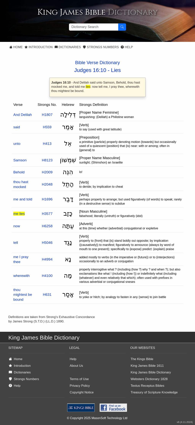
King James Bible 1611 (147, 366)
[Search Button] (122, 27)
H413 (47, 144)
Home (16, 47)
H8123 (47, 160)
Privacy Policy (80, 386)
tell (15, 243)
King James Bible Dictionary (151, 372)
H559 (47, 127)
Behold (19, 172)
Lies (116, 70)
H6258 (47, 226)
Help (127, 47)
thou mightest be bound (22, 294)
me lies (19, 214)
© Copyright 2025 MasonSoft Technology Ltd (97, 418)
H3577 (47, 214)
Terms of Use (79, 379)
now (16, 226)
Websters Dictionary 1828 (149, 379)
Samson (20, 160)
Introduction (39, 47)
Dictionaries (68, 47)
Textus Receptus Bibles (147, 386)
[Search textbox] (93, 27)
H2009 (47, 172)
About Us (76, 366)
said (16, 127)
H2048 (47, 184)
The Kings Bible (142, 359)
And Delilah (22, 115)
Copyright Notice (82, 392)
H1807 (47, 115)
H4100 (47, 276)
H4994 (47, 259)
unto (16, 144)
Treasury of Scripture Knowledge (154, 392)
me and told (22, 199)
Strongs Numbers (101, 47)
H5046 (47, 243)
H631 (47, 295)
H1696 (47, 199)
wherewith (21, 276)
